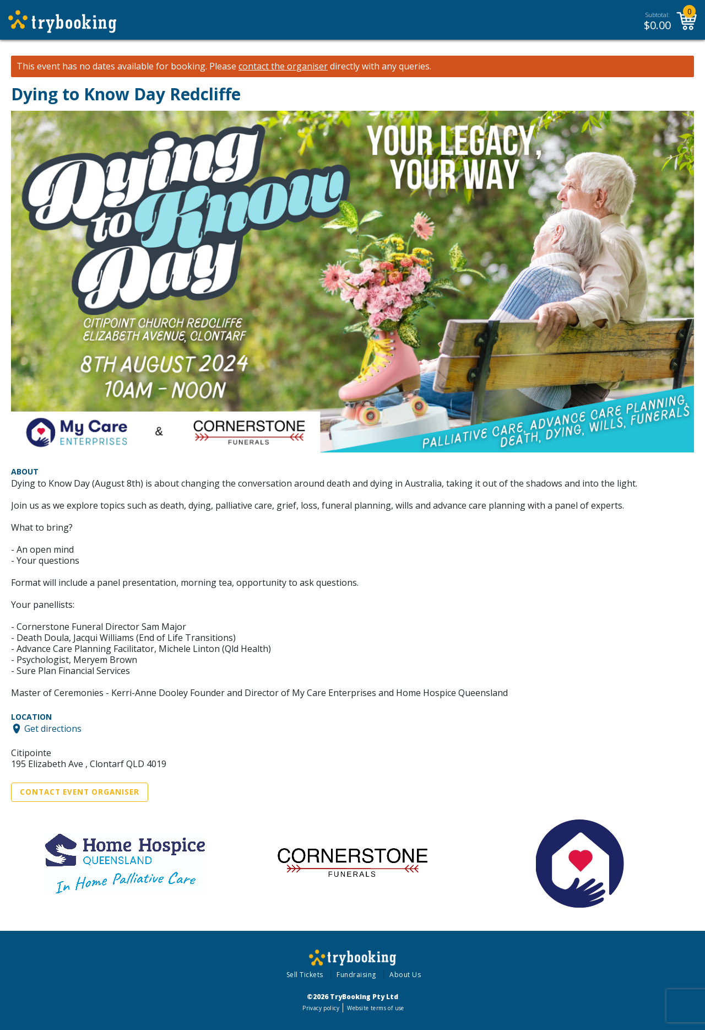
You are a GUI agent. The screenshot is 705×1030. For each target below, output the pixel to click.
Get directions (53, 728)
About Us (405, 974)
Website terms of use (375, 1008)
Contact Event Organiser (79, 792)
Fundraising (356, 974)
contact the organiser (283, 66)
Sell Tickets (304, 974)
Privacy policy (320, 1008)
